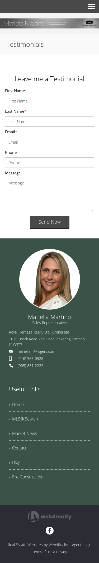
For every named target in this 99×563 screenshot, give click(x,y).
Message (13, 172)
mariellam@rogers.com (36, 351)
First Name (16, 90)
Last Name (15, 111)
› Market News (23, 433)
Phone (11, 152)
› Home (16, 404)
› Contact (17, 448)
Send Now (50, 222)
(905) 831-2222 (30, 365)
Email (11, 131)
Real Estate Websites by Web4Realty (38, 544)
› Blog (14, 462)
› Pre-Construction (26, 477)
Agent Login (81, 544)
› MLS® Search (23, 419)
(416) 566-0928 (30, 358)
